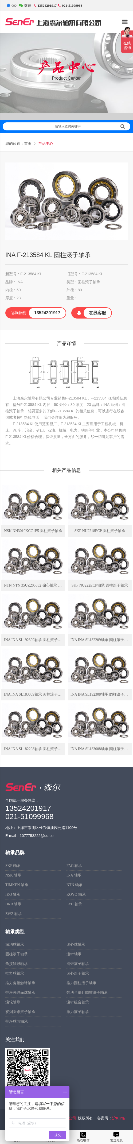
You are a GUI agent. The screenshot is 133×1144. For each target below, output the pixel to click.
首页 (28, 144)
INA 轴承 (73, 875)
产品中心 (45, 144)
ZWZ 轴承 (13, 914)
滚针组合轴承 (77, 1002)
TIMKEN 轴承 (16, 885)
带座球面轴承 (16, 1021)
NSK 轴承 (13, 875)
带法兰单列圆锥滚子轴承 (87, 993)
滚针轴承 (73, 954)
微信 (25, 5)
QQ (12, 5)
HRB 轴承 (13, 904)
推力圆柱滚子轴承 (81, 983)
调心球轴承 (75, 945)
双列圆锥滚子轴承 (20, 1012)
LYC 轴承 (74, 904)
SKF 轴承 (13, 866)
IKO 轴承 (12, 895)
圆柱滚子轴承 (16, 954)
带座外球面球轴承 (20, 993)
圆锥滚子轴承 (77, 964)
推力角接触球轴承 (20, 983)
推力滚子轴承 (77, 1012)
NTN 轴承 (74, 885)
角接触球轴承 (16, 964)
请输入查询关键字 (90, 126)
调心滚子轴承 (77, 973)
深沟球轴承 (14, 945)
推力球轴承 (14, 973)
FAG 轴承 (74, 866)
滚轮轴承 (12, 1002)
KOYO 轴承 (76, 895)
